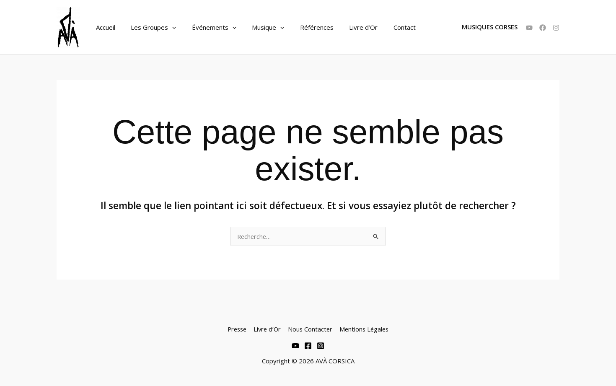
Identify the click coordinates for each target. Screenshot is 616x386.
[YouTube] (529, 27)
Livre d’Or (346, 27)
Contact (384, 27)
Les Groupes (148, 27)
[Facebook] (542, 27)
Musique (257, 27)
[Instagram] (556, 27)
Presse (236, 329)
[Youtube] (295, 346)
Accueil (104, 27)
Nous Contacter (310, 329)
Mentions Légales (365, 329)
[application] (167, 27)
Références (302, 27)
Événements (206, 27)
